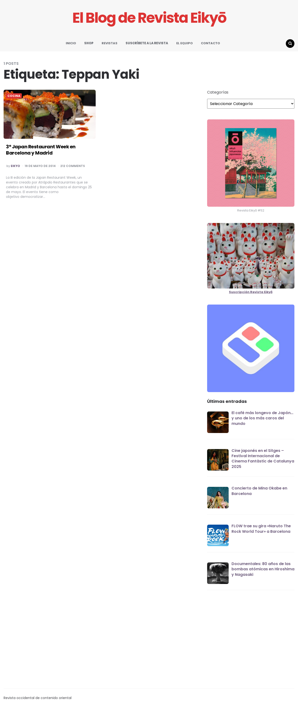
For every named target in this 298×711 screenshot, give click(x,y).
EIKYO (15, 166)
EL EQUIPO (184, 43)
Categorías (217, 92)
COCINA (13, 96)
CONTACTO (210, 43)
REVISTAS (109, 43)
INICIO (71, 43)
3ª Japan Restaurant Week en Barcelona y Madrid (41, 149)
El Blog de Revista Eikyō (149, 18)
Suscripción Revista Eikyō (250, 292)
